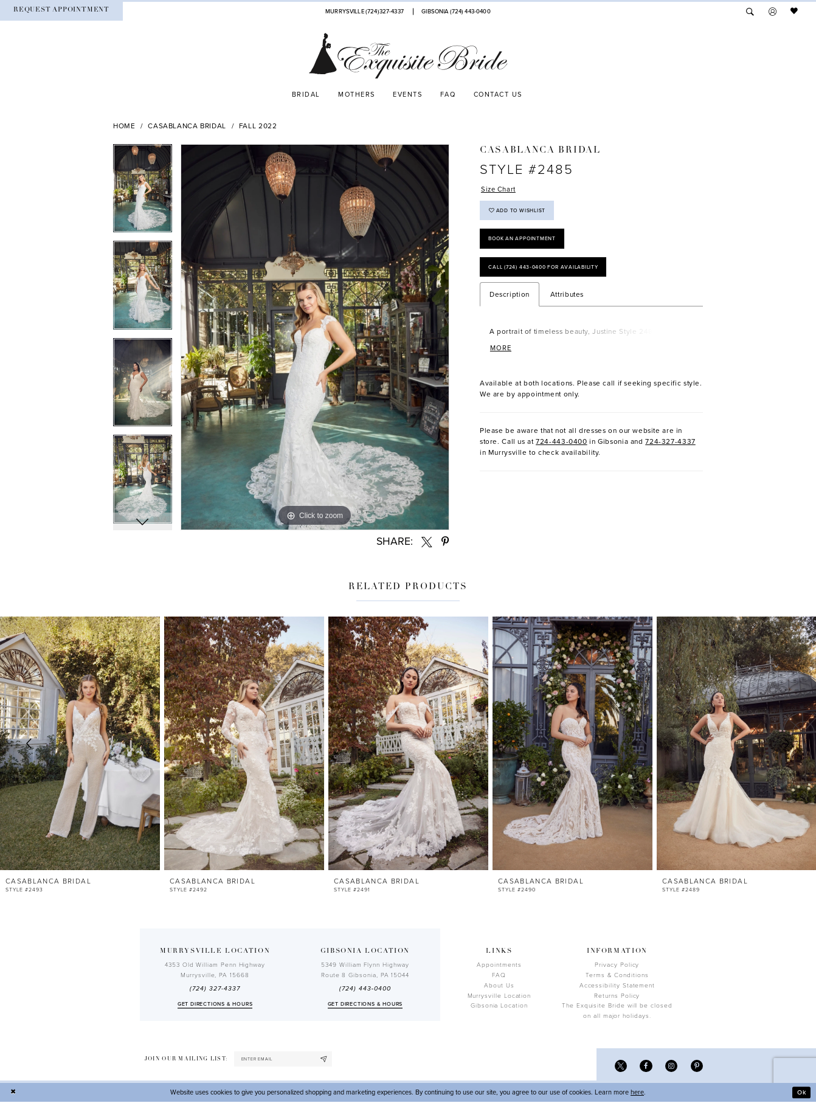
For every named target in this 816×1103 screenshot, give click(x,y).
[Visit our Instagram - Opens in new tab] (670, 1066)
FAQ (499, 975)
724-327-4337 (670, 445)
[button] (772, 11)
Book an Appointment (524, 241)
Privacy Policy (617, 965)
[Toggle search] (750, 11)
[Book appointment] (61, 11)
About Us (499, 985)
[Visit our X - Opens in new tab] (618, 1066)
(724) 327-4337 (215, 988)
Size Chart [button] (499, 189)
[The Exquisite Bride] (408, 56)
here (637, 1093)
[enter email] (285, 1059)
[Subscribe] (327, 1059)
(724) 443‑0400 (364, 988)
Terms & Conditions (617, 975)
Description (509, 298)
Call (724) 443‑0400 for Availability (546, 271)
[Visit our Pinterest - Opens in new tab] (696, 1066)
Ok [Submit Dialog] (801, 1093)
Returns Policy (617, 996)
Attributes (567, 298)
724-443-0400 (561, 445)
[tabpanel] (142, 192)
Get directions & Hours (215, 1004)
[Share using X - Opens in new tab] (426, 542)
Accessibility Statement (617, 985)
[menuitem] (61, 11)
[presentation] (80, 744)
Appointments (499, 965)
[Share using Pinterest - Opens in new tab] (445, 542)
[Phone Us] (364, 11)
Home (124, 126)
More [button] (501, 352)
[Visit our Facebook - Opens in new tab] (644, 1066)
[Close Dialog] (13, 1093)
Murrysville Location (499, 996)
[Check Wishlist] (795, 11)
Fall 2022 (258, 126)
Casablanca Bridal (187, 126)
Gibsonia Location (499, 1005)
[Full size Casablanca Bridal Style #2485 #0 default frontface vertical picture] (315, 337)
